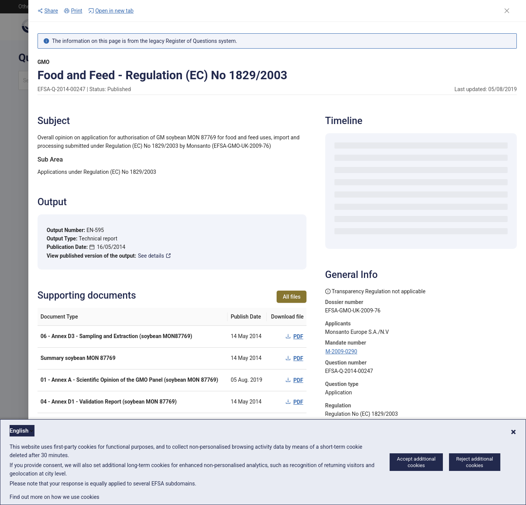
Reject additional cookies (474, 462)
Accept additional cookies (416, 462)
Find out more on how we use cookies (54, 497)
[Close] (506, 11)
